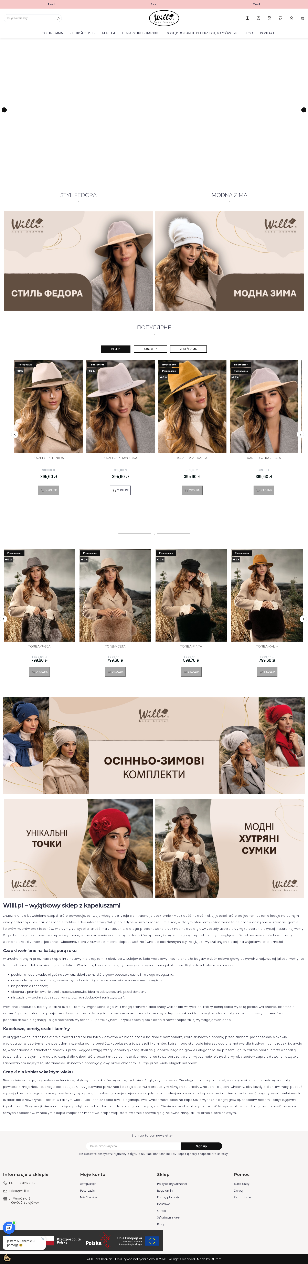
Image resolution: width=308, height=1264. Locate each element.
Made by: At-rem (209, 1259)
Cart (302, 18)
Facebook (247, 18)
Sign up (201, 1146)
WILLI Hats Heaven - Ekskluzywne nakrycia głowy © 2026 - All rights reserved (141, 1259)
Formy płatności (169, 1197)
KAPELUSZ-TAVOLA (192, 458)
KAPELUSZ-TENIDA (48, 458)
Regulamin (165, 1191)
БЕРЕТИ (108, 33)
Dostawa (163, 1204)
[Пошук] (33, 18)
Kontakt (267, 33)
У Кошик (48, 490)
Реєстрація (87, 1191)
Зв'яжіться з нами (169, 1217)
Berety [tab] (115, 349)
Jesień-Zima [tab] (188, 349)
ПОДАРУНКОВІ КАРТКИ (140, 33)
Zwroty (239, 1191)
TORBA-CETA (115, 646)
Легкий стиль (82, 33)
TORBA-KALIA (267, 646)
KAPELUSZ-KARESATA (264, 458)
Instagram (258, 18)
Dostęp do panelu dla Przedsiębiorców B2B (201, 33)
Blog (249, 33)
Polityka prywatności (172, 1184)
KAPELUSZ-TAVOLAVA (120, 458)
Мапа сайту (241, 1184)
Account (291, 18)
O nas (161, 1211)
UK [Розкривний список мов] (269, 18)
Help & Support (280, 18)
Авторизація (88, 1184)
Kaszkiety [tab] (150, 349)
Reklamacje (242, 1197)
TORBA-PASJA (39, 646)
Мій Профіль (88, 1197)
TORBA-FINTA (191, 646)
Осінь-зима (52, 33)
